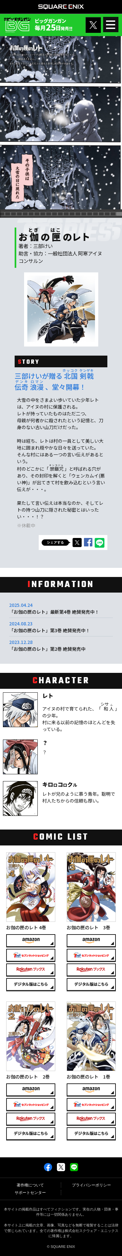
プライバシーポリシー (91, 1185)
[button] (8, 214)
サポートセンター (30, 1192)
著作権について (30, 1185)
